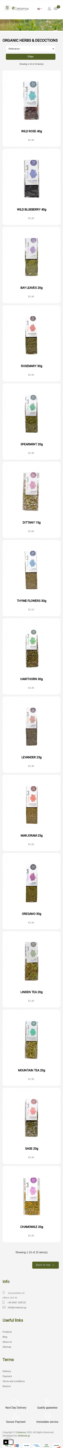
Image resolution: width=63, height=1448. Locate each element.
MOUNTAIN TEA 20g (31, 1070)
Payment (7, 1376)
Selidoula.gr (24, 1435)
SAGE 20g (31, 1148)
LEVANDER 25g (31, 757)
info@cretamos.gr (17, 1307)
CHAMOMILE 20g (31, 1227)
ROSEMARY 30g (31, 366)
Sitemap (7, 1347)
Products (7, 1332)
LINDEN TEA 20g (31, 992)
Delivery (7, 1371)
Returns (7, 1386)
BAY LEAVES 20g (31, 287)
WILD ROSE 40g (31, 131)
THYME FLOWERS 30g (31, 601)
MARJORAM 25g (32, 835)
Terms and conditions (14, 1381)
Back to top (45, 1265)
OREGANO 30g (31, 914)
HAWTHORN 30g (31, 679)
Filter (31, 56)
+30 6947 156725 (16, 1302)
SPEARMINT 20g (31, 444)
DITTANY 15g (31, 522)
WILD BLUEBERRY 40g (31, 209)
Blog (5, 1337)
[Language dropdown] (40, 8)
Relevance (32, 49)
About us (7, 1342)
